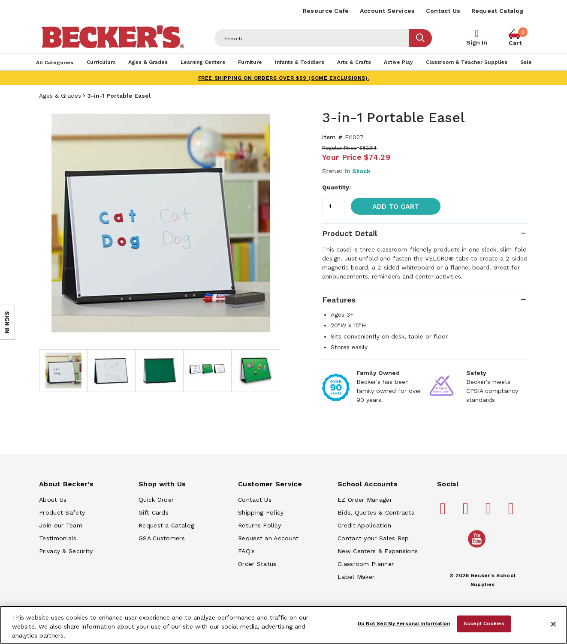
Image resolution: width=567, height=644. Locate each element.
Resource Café (326, 10)
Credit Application (364, 525)
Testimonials (58, 538)
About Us (52, 499)
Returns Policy (259, 525)
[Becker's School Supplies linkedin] (512, 512)
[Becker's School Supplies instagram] (490, 512)
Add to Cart (395, 206)
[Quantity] (333, 206)
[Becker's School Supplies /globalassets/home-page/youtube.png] (478, 547)
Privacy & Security (66, 551)
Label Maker (356, 576)
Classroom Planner (366, 563)
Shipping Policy (261, 512)
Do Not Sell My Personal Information (404, 623)
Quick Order (156, 499)
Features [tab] (339, 299)
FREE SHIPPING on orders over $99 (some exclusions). (283, 78)
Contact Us (443, 10)
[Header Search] (311, 38)
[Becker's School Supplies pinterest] (467, 512)
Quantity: (336, 187)
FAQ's (246, 551)
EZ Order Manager (365, 499)
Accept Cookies (484, 623)
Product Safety (62, 512)
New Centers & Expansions (378, 551)
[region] (283, 625)
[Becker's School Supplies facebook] (444, 512)
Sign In (476, 42)
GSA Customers (162, 538)
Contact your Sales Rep (373, 538)
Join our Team (60, 525)
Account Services (387, 10)
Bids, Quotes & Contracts (376, 512)
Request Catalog (497, 10)
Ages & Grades (60, 95)
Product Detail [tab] (349, 233)
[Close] (553, 624)
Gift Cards (154, 512)
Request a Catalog (166, 525)
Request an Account (268, 538)
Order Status (257, 563)
